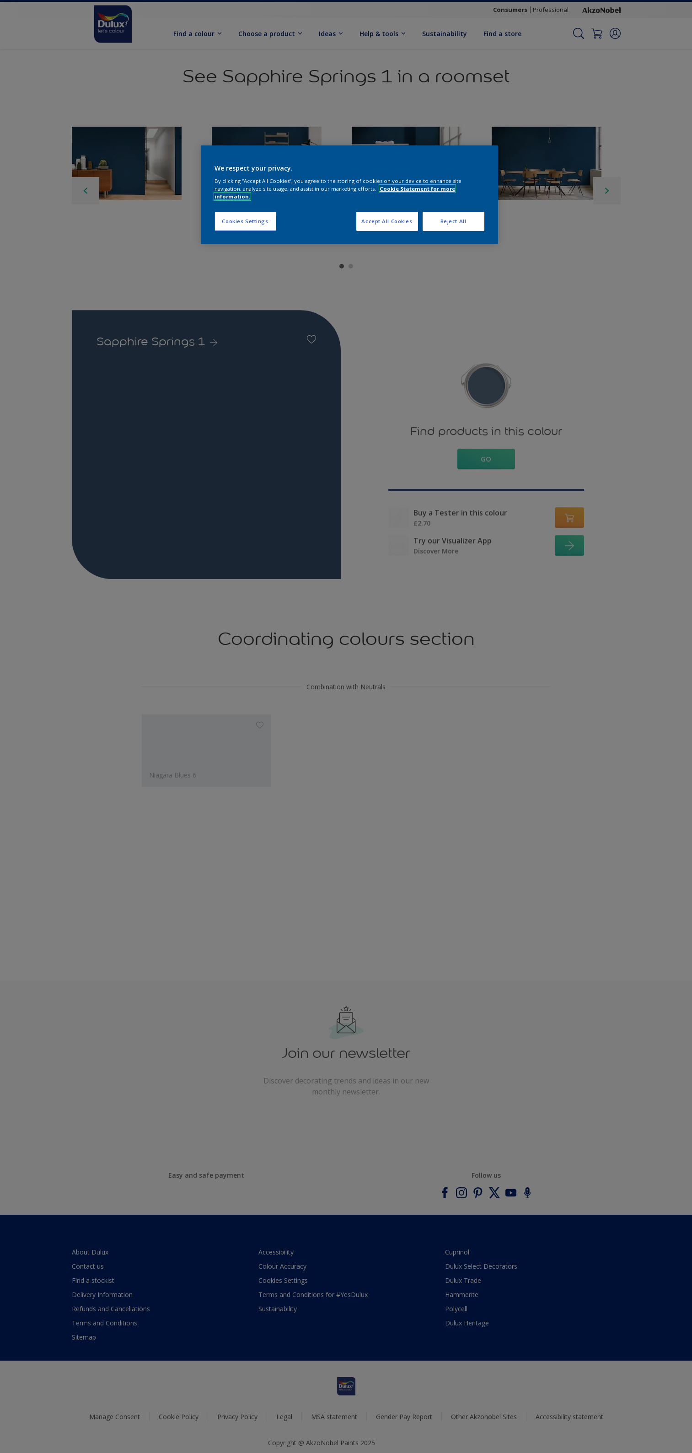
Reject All (453, 221)
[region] (349, 195)
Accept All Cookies (386, 221)
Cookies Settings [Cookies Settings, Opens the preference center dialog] (245, 221)
